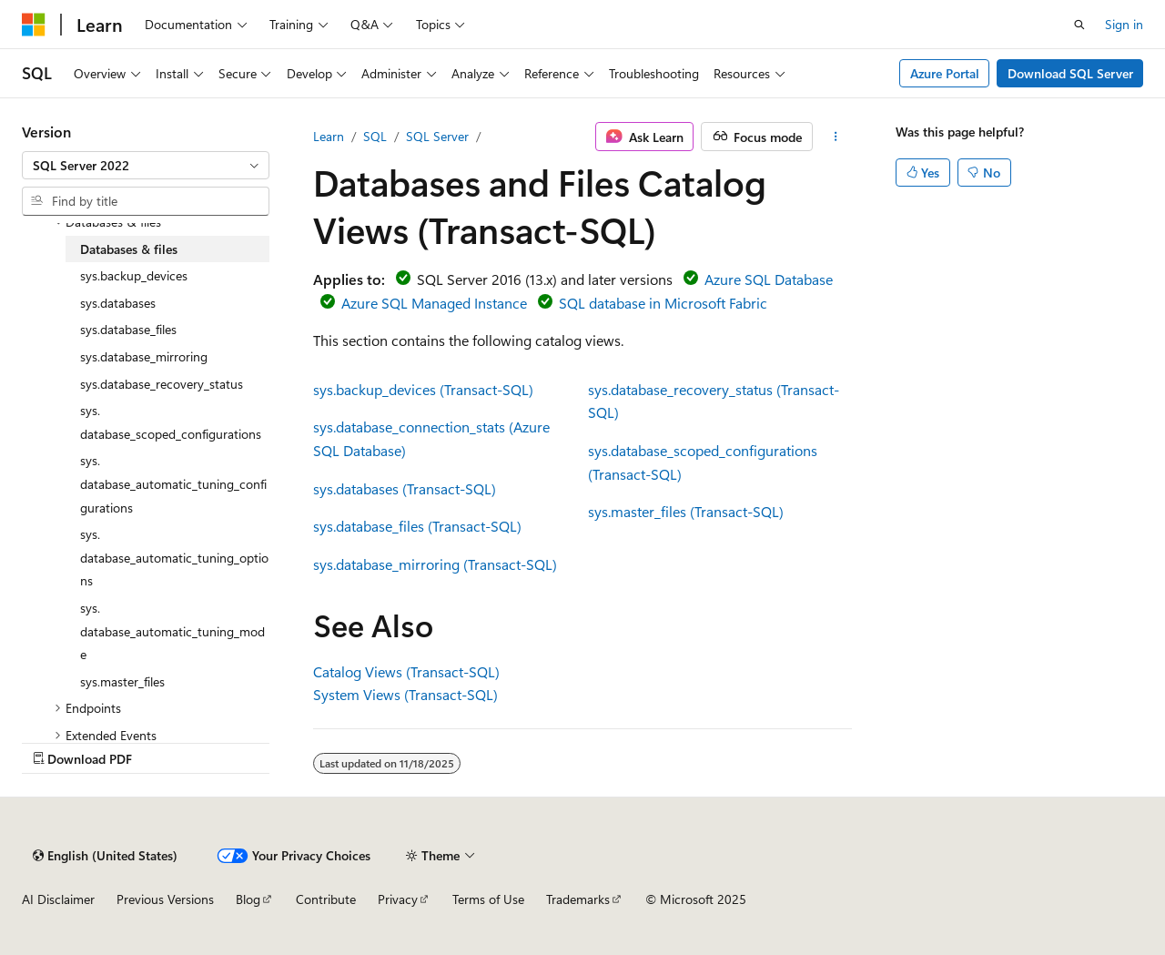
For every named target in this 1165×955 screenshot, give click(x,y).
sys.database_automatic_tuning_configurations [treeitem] (173, 483)
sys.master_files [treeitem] (122, 681)
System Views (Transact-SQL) (405, 694)
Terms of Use (488, 899)
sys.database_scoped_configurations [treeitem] (170, 421)
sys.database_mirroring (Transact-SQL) (435, 564)
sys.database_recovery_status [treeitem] (161, 383)
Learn (328, 136)
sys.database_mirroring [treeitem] (144, 356)
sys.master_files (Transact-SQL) (686, 511)
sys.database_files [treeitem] (128, 329)
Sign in (1124, 24)
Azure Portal (944, 73)
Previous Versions (165, 899)
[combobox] (145, 165)
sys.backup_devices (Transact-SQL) (423, 389)
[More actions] (836, 136)
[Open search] (1079, 24)
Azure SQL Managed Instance (434, 302)
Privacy (398, 899)
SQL (375, 136)
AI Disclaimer (58, 899)
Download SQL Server (1070, 73)
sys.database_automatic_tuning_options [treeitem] (174, 557)
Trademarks (578, 899)
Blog (248, 899)
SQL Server (437, 136)
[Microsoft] (34, 24)
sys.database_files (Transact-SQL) (417, 525)
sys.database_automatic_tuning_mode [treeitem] (172, 631)
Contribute (326, 899)
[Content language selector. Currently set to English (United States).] (105, 855)
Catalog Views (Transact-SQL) (406, 671)
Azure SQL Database (768, 279)
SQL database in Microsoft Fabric (663, 302)
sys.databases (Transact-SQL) (404, 488)
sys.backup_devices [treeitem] (133, 275)
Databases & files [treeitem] (128, 249)
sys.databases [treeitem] (118, 302)
